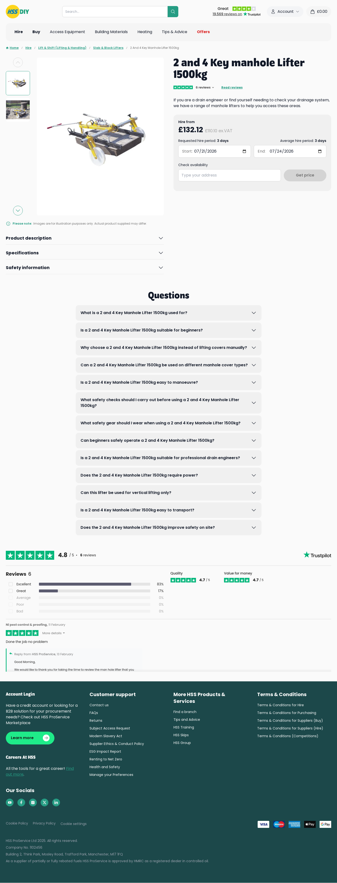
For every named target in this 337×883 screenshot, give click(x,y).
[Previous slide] (18, 62)
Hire (28, 48)
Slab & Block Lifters (108, 48)
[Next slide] (18, 210)
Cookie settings (73, 824)
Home (12, 48)
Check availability (193, 164)
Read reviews (232, 87)
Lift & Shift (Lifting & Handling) (62, 48)
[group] (18, 83)
